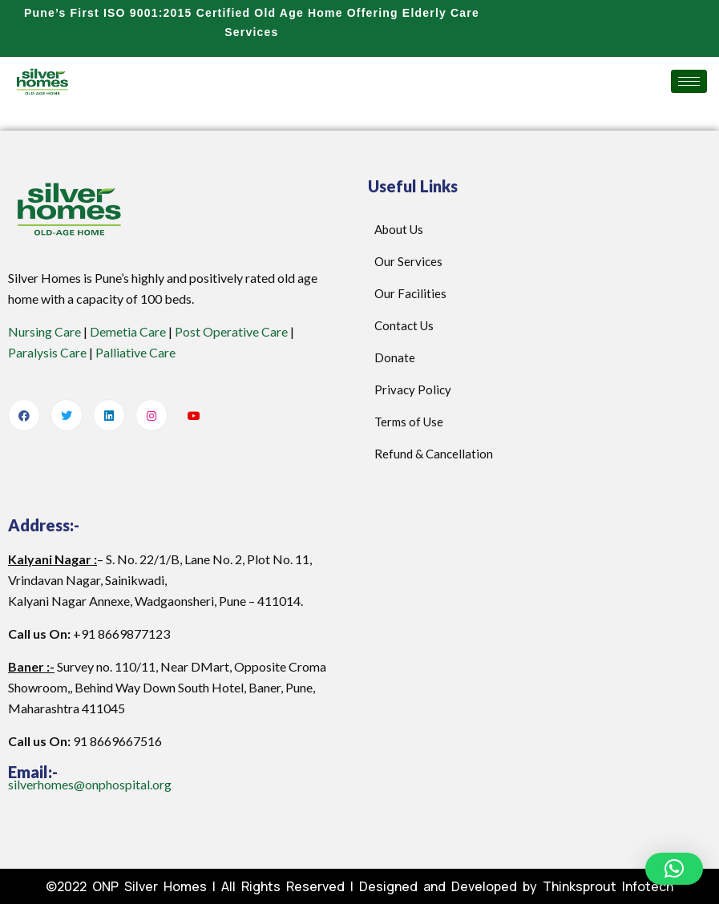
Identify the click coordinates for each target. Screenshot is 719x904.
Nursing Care (44, 331)
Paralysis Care (47, 352)
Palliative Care (135, 352)
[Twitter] (66, 415)
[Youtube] (194, 416)
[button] (674, 869)
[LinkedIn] (109, 415)
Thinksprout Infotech (608, 886)
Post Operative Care (231, 331)
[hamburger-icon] (689, 81)
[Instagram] (151, 415)
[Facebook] (24, 415)
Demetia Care (128, 331)
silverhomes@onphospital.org (90, 784)
